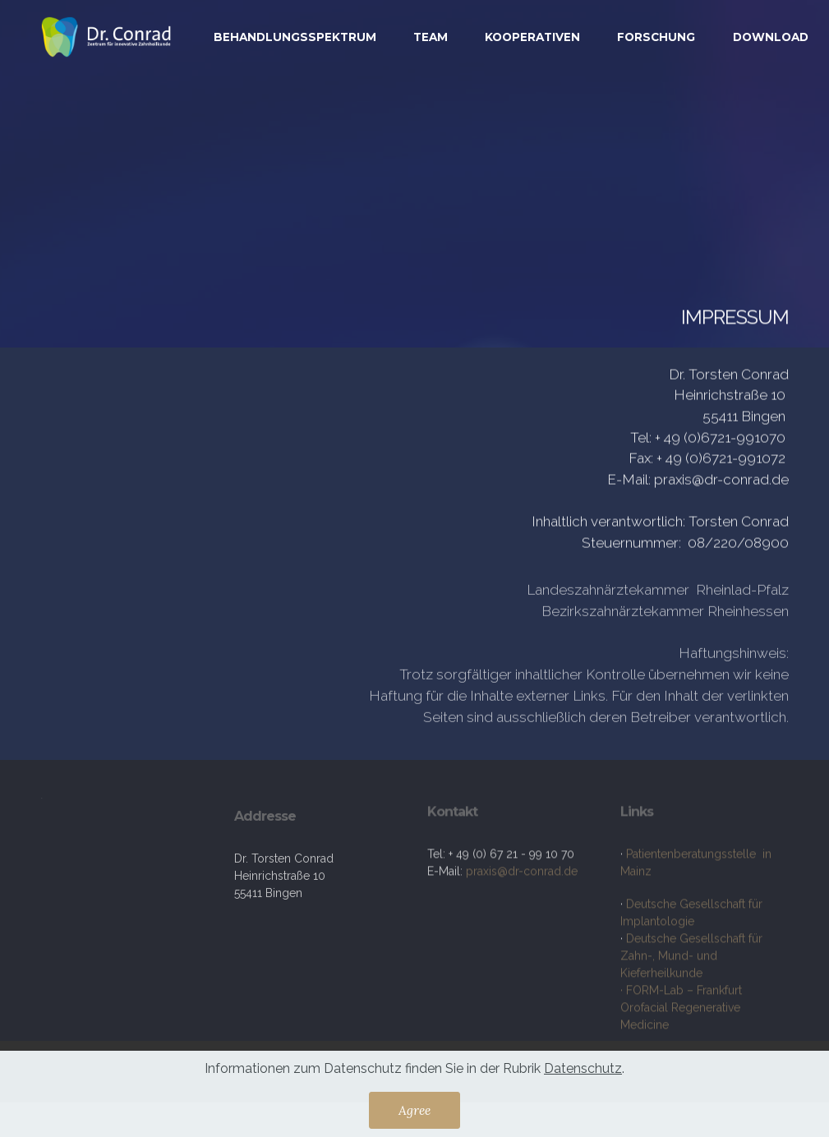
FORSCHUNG (656, 37)
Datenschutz (583, 1072)
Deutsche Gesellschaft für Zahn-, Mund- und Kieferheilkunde (691, 1007)
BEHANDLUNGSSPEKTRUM (295, 37)
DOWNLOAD (770, 37)
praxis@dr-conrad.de (523, 899)
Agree (414, 1114)
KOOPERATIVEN (532, 37)
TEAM (430, 37)
